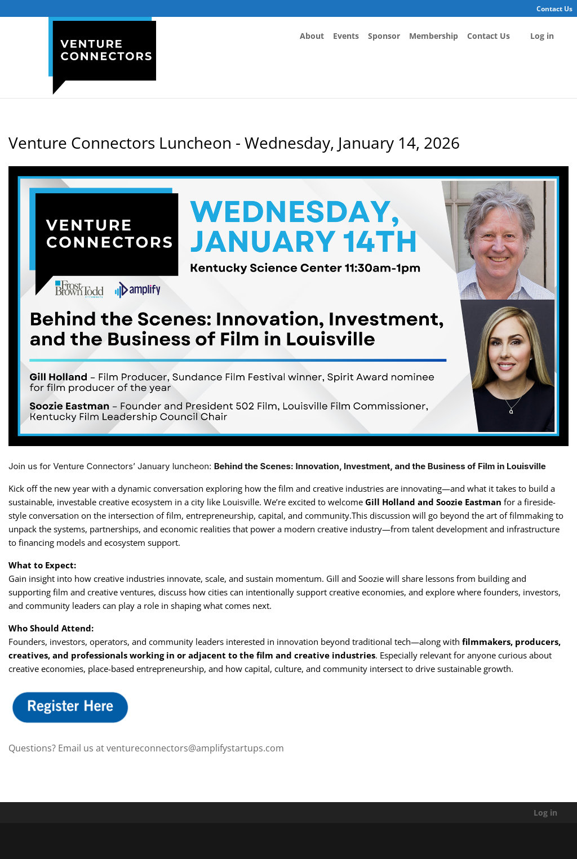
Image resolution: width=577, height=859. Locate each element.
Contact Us (554, 9)
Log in (542, 35)
